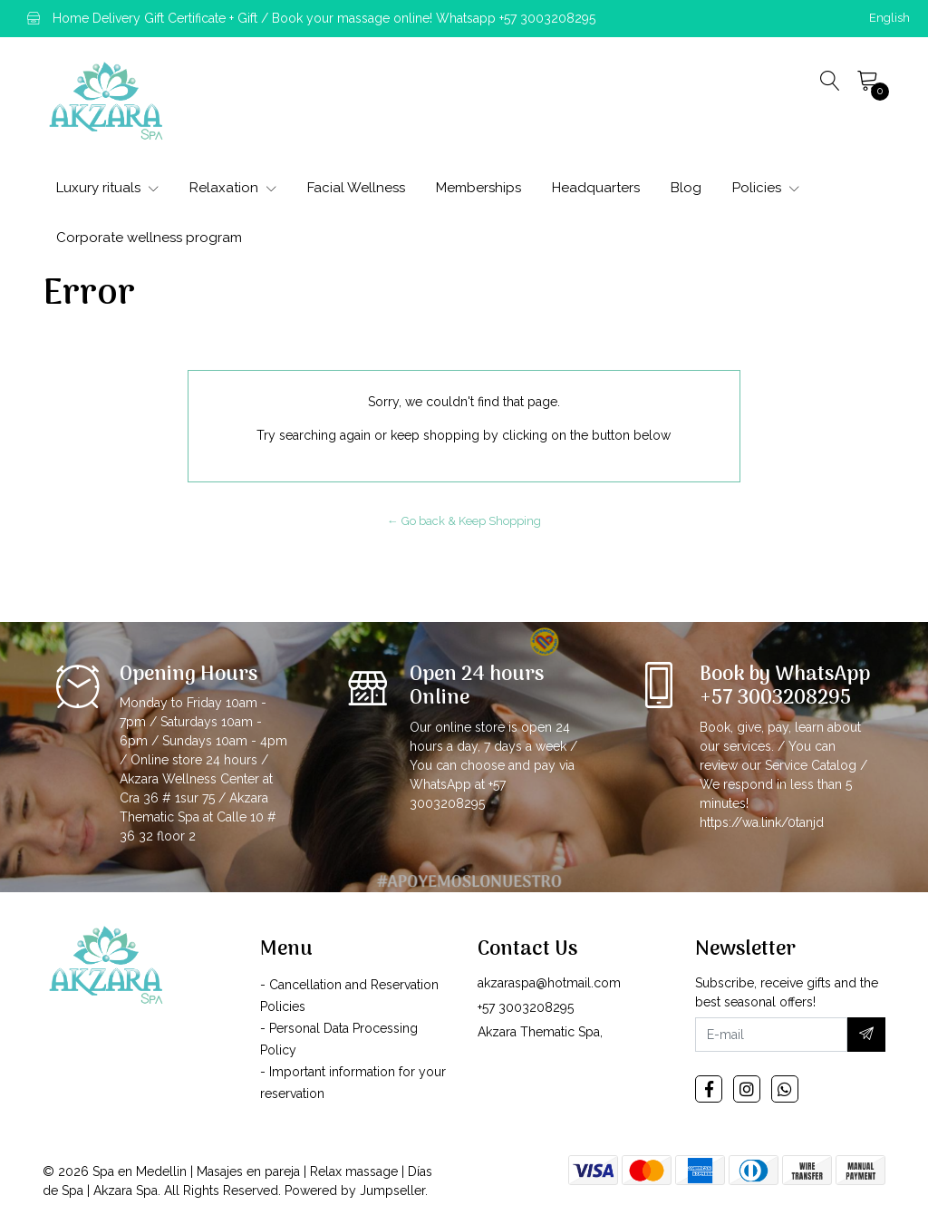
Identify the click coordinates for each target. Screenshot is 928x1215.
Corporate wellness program (149, 237)
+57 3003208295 (526, 1007)
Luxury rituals (107, 188)
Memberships (478, 188)
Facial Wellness (356, 188)
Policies (765, 188)
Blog (686, 188)
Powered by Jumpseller (355, 1190)
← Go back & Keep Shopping (464, 521)
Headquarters (596, 188)
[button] (889, 18)
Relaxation (232, 188)
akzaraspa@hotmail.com (549, 983)
